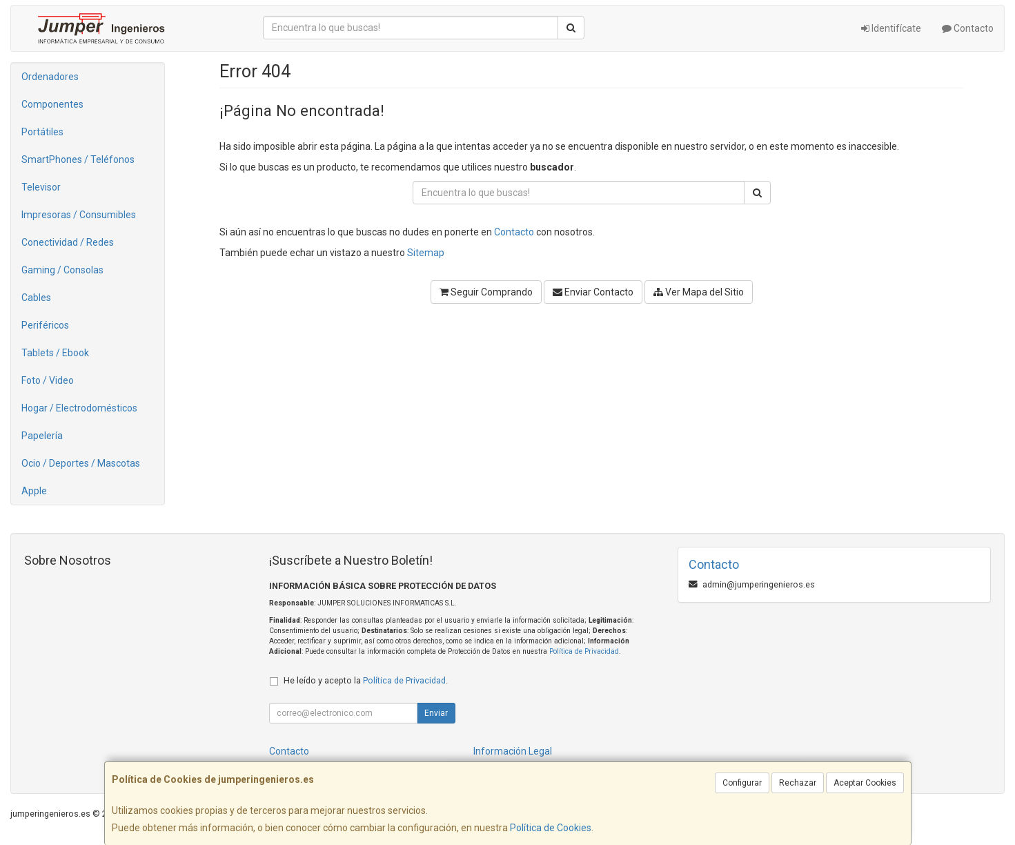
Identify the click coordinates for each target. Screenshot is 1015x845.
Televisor (41, 187)
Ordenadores (50, 76)
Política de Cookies (550, 827)
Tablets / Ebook (55, 352)
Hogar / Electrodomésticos (79, 408)
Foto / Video (47, 380)
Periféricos (45, 325)
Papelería (42, 435)
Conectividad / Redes (67, 242)
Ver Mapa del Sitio (698, 292)
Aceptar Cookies (865, 783)
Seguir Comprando (486, 292)
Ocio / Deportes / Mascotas (80, 463)
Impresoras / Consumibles (78, 214)
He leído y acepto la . (366, 680)
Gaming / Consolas (62, 269)
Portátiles (42, 131)
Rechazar (797, 783)
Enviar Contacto (593, 292)
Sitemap (425, 252)
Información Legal (512, 751)
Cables (36, 297)
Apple (34, 490)
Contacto (968, 28)
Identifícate (891, 28)
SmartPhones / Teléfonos (78, 159)
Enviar (436, 713)
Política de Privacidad (584, 651)
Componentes (52, 104)
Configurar (742, 783)
